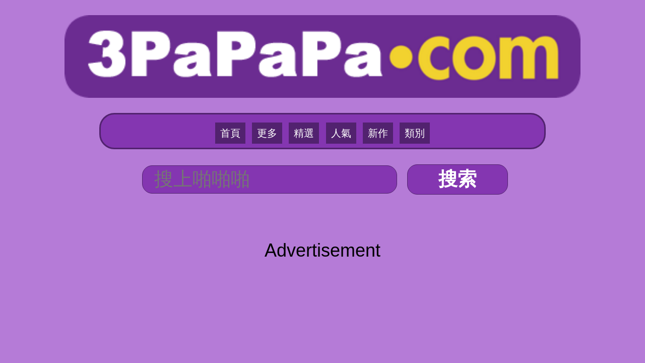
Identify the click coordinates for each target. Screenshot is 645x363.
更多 (277, 91)
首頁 (247, 91)
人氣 (338, 91)
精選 (307, 91)
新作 (368, 91)
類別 (398, 91)
